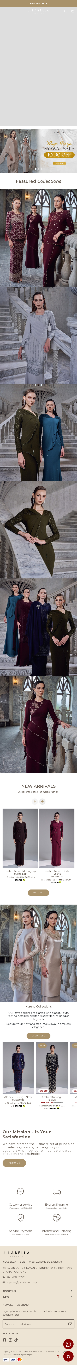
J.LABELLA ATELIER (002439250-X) (38, 1351)
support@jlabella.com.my (20, 1282)
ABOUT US (9, 1291)
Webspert (28, 1354)
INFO (6, 1297)
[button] (35, 169)
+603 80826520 (14, 1277)
